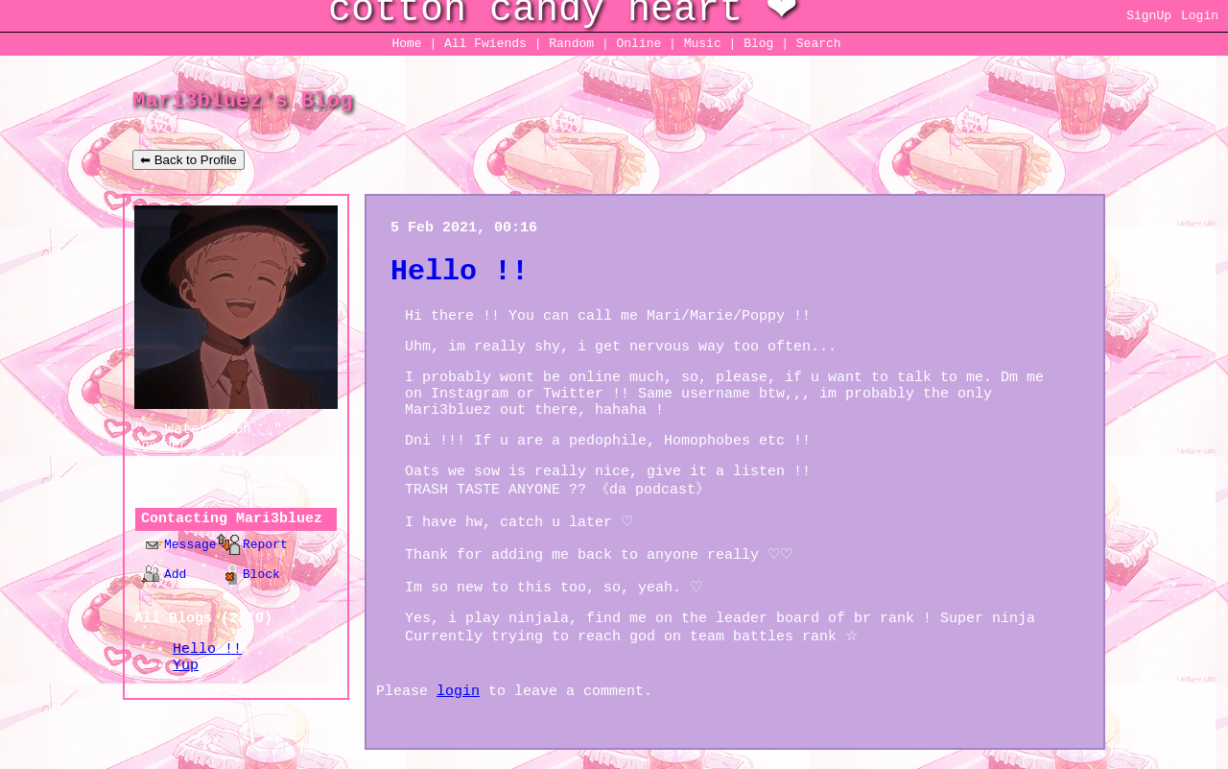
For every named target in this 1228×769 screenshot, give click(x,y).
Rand (571, 43)
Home (406, 43)
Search (818, 43)
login (458, 692)
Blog (758, 43)
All (485, 43)
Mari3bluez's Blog (242, 100)
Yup (186, 666)
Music (702, 43)
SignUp (1148, 16)
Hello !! (207, 649)
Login (1199, 16)
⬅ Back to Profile (188, 160)
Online (638, 43)
